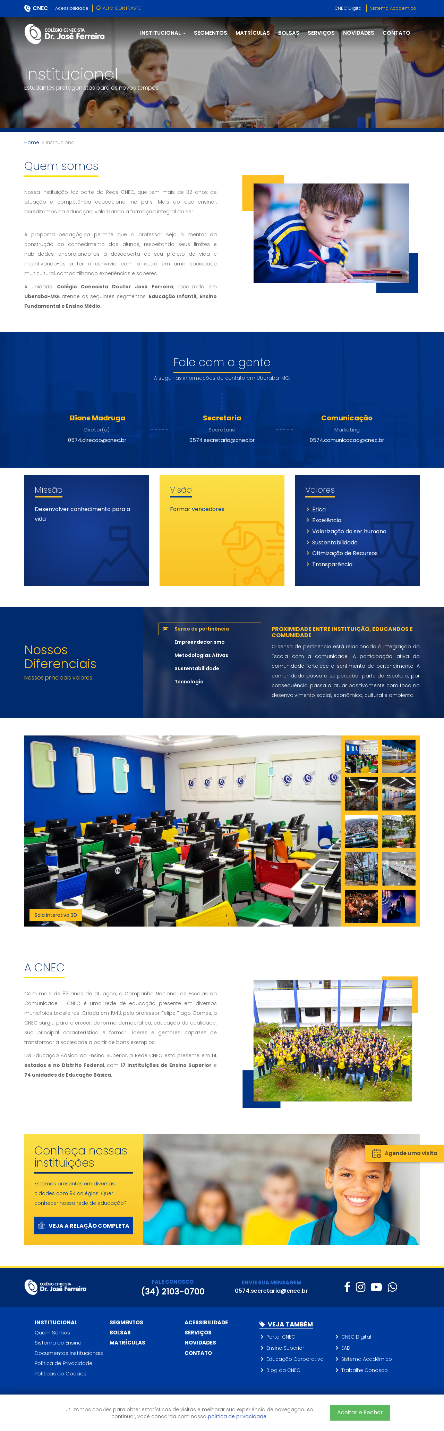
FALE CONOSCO (173, 1281)
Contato (396, 32)
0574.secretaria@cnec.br (222, 440)
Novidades (358, 32)
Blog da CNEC (283, 1370)
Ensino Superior (285, 1347)
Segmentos (210, 32)
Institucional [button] (163, 32)
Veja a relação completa (83, 1226)
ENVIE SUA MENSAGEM (271, 1282)
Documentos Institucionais (69, 1353)
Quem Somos (52, 1332)
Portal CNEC (280, 1336)
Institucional (56, 1322)
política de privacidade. (237, 1416)
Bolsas (288, 32)
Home (31, 142)
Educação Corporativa (295, 1359)
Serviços (321, 32)
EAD (345, 1347)
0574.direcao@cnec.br (97, 440)
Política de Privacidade (64, 1363)
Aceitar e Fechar (360, 1412)
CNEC (40, 8)
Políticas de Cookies (60, 1373)
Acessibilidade (71, 8)
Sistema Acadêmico (393, 8)
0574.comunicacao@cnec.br (347, 440)
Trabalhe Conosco (364, 1370)
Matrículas (253, 32)
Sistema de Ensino (58, 1342)
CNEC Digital (348, 8)
